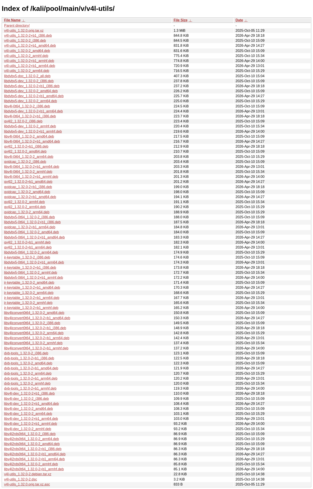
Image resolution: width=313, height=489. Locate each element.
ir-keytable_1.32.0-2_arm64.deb (28, 293)
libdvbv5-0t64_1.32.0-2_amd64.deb (31, 232)
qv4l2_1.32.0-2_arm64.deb (25, 207)
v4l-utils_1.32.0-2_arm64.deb (26, 71)
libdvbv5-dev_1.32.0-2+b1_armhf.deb (33, 131)
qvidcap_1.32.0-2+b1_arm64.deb (29, 227)
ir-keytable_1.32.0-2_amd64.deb (29, 282)
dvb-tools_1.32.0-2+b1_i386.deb (29, 358)
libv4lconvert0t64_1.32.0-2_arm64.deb (33, 333)
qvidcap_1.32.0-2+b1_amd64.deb (30, 197)
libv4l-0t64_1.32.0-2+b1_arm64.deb (31, 167)
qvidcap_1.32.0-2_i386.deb (25, 162)
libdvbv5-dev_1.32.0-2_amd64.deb (31, 91)
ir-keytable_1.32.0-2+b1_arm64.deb (31, 298)
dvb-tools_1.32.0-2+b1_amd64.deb (31, 368)
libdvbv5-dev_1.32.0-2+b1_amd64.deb (34, 96)
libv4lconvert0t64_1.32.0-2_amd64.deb (34, 313)
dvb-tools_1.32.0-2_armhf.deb (27, 383)
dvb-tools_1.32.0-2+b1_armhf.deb (30, 388)
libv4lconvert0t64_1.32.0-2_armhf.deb (33, 343)
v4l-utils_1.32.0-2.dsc (20, 479)
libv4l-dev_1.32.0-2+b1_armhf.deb (30, 424)
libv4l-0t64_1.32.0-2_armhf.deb (28, 172)
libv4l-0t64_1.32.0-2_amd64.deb (29, 136)
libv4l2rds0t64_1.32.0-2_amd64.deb (32, 444)
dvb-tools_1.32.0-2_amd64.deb (28, 363)
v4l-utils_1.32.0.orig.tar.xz (23, 30)
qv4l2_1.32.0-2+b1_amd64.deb (28, 182)
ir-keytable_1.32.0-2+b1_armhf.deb (31, 308)
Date (239, 20)
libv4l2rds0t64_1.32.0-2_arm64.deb (31, 439)
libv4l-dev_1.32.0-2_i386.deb (26, 399)
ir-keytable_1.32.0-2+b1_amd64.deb (32, 287)
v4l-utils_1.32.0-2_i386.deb (25, 40)
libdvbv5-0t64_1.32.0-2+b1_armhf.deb (33, 277)
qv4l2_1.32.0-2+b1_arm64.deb (28, 247)
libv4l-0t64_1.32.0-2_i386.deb (27, 106)
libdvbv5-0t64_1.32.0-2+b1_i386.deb (32, 222)
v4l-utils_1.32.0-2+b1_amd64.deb (30, 45)
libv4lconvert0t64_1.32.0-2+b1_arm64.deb (36, 338)
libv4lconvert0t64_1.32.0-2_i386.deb (32, 323)
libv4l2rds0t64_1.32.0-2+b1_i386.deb (33, 449)
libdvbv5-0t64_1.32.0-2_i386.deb (29, 217)
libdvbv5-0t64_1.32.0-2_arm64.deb (31, 252)
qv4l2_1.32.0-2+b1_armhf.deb (27, 242)
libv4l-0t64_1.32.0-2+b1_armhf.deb (31, 177)
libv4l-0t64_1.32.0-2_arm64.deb (28, 157)
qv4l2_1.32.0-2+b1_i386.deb (26, 146)
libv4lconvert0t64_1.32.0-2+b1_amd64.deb (37, 318)
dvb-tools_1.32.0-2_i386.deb (26, 353)
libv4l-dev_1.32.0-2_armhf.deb (27, 429)
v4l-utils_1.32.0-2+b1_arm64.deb (29, 66)
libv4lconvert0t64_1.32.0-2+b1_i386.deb (35, 328)
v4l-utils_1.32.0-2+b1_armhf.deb (29, 61)
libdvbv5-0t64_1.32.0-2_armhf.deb (30, 272)
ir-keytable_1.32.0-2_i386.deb (27, 257)
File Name (12, 20)
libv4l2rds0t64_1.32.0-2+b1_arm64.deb (34, 459)
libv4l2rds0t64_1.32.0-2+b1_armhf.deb (34, 469)
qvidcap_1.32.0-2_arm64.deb (26, 212)
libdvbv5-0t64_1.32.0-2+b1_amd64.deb (34, 237)
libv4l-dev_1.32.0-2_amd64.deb (28, 409)
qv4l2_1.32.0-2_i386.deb (23, 121)
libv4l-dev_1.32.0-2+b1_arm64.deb (31, 419)
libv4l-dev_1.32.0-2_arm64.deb (28, 414)
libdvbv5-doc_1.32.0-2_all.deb (27, 76)
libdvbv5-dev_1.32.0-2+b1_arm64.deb (33, 111)
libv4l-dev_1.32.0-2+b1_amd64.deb (31, 404)
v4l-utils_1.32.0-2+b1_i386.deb (28, 35)
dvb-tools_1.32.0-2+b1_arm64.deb (30, 378)
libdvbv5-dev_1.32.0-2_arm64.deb (30, 101)
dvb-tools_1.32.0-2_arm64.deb (28, 373)
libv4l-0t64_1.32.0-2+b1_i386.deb (30, 116)
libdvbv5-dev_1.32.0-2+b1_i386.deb (32, 86)
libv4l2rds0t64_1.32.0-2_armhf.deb (31, 464)
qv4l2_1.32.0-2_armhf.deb (24, 202)
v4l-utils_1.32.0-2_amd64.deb (27, 51)
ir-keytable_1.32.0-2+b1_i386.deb (30, 267)
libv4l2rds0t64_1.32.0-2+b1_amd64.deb (34, 454)
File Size (181, 20)
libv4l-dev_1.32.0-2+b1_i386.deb (29, 393)
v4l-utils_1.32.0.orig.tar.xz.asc (27, 484)
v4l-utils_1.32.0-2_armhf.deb (26, 56)
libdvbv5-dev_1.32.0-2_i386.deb (29, 81)
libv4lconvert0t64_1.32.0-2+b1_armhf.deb (36, 348)
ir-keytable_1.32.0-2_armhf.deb (28, 303)
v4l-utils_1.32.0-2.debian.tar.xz (27, 474)
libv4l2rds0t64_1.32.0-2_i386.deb (30, 434)
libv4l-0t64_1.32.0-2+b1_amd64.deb (32, 141)
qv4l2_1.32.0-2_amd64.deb (25, 151)
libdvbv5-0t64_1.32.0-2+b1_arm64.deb (34, 262)
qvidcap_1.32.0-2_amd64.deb (27, 192)
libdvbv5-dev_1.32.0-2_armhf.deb (30, 126)
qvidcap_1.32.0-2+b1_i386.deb (28, 187)
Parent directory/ (17, 25)
